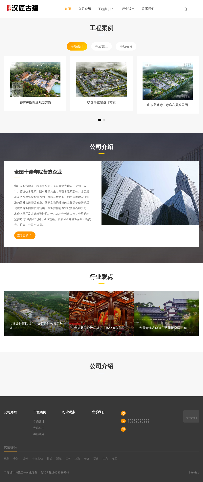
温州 (25, 458)
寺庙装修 (126, 46)
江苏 (68, 458)
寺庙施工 (101, 46)
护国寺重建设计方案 (101, 102)
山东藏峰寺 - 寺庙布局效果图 (167, 105)
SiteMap (194, 472)
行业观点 (128, 9)
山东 (105, 458)
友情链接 (10, 447)
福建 (96, 458)
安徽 (86, 458)
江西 (114, 458)
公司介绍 (84, 9)
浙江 (59, 458)
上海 (77, 458)
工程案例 (106, 9)
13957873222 (138, 421)
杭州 (7, 458)
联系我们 (148, 9)
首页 (68, 9)
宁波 (16, 458)
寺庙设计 (77, 46)
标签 (49, 458)
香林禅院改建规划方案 (35, 102)
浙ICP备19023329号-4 (55, 472)
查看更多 (25, 235)
